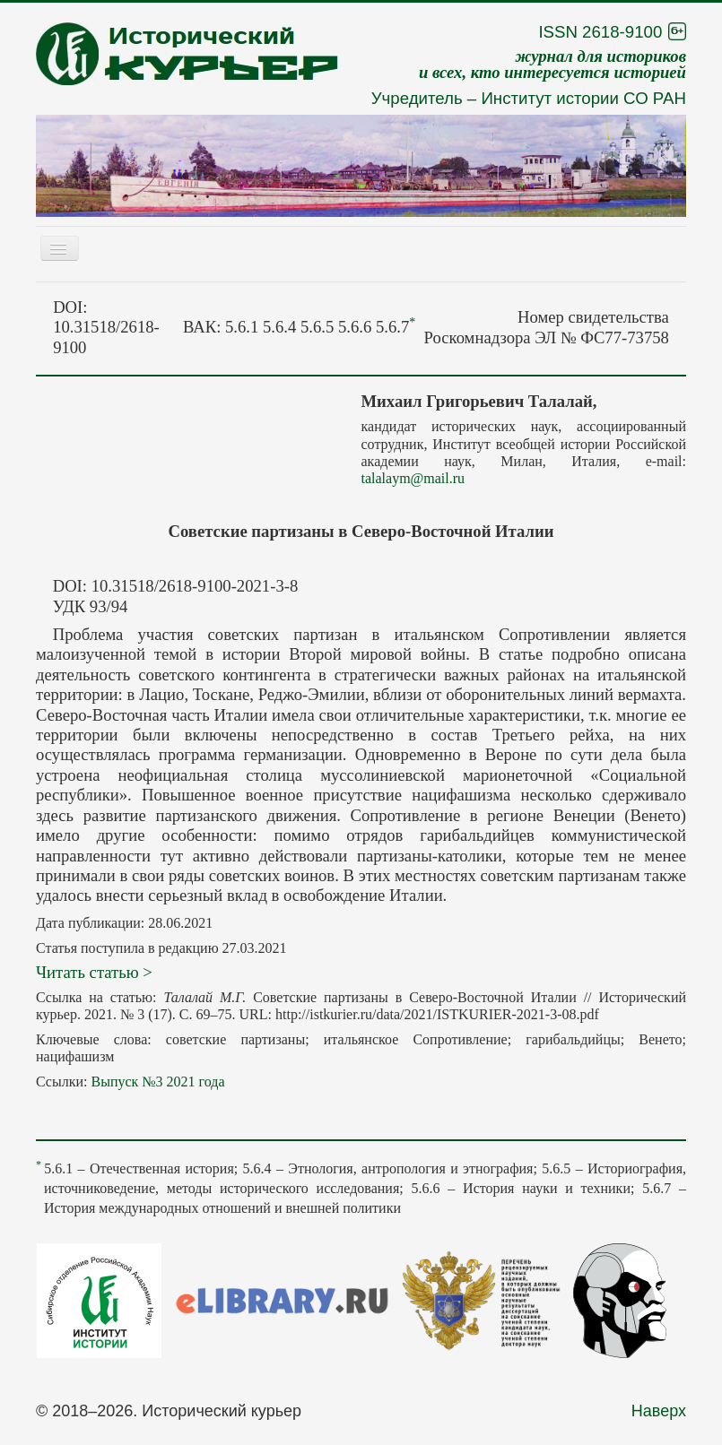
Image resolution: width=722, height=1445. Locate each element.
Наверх (658, 1411)
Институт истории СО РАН (583, 98)
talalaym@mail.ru (413, 478)
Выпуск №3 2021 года (157, 1081)
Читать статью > (94, 972)
